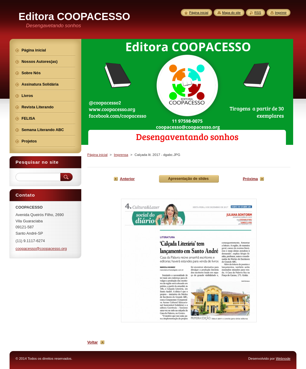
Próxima (250, 179)
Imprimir (281, 12)
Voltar (92, 342)
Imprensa (121, 155)
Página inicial (97, 155)
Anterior (127, 179)
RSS (257, 12)
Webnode (283, 358)
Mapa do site (231, 12)
